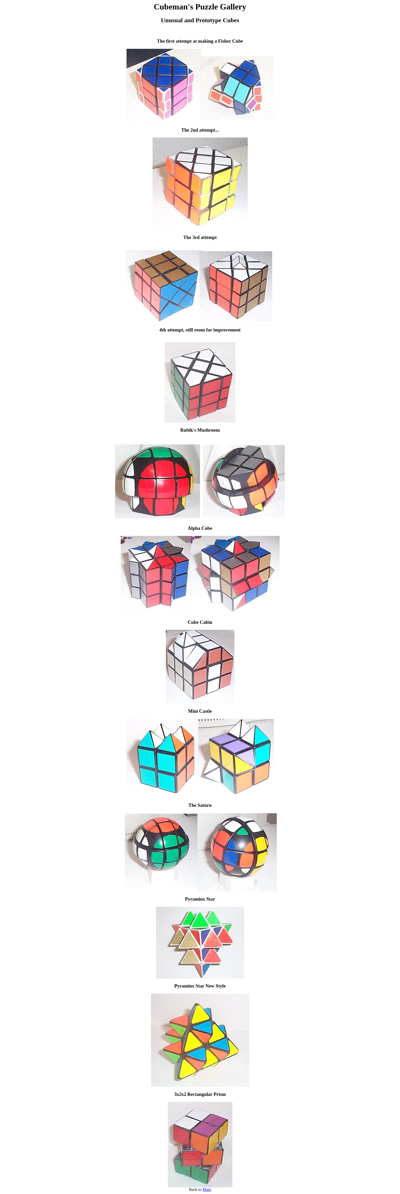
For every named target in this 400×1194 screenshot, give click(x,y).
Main (207, 1189)
